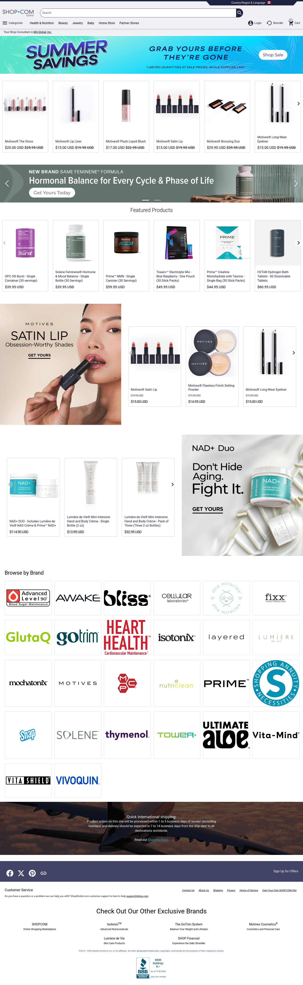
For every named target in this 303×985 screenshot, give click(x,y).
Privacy (231, 890)
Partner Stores (129, 23)
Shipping (218, 890)
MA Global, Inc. (42, 32)
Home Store (107, 23)
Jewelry (77, 23)
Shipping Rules (158, 840)
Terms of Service (248, 890)
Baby (91, 23)
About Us (204, 890)
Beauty (63, 23)
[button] (7, 183)
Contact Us (188, 890)
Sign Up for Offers (286, 871)
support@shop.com (137, 896)
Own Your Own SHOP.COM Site (279, 890)
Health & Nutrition (42, 23)
